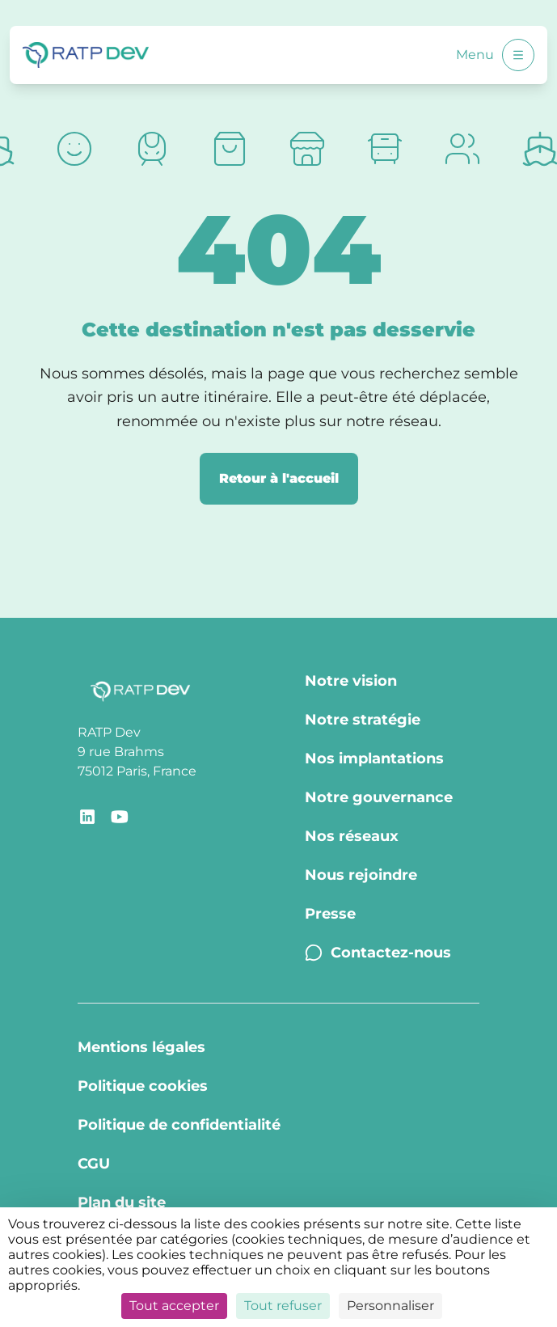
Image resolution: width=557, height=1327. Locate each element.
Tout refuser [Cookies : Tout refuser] (283, 1305)
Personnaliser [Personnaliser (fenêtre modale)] (390, 1305)
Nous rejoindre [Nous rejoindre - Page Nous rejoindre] (361, 875)
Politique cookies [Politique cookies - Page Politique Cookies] (143, 1086)
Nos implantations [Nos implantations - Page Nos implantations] (374, 758)
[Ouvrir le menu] (518, 55)
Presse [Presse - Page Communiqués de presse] (330, 914)
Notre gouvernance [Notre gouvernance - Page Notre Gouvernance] (379, 797)
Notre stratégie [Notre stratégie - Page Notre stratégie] (362, 720)
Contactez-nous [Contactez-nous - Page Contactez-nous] (378, 952)
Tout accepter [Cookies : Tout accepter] (174, 1305)
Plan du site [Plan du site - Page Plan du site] (122, 1202)
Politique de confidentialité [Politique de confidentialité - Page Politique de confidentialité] (179, 1125)
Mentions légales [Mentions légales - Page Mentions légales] (141, 1047)
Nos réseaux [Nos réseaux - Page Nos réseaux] (352, 836)
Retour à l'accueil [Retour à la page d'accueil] (279, 478)
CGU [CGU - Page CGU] (94, 1164)
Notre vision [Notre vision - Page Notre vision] (351, 681)
